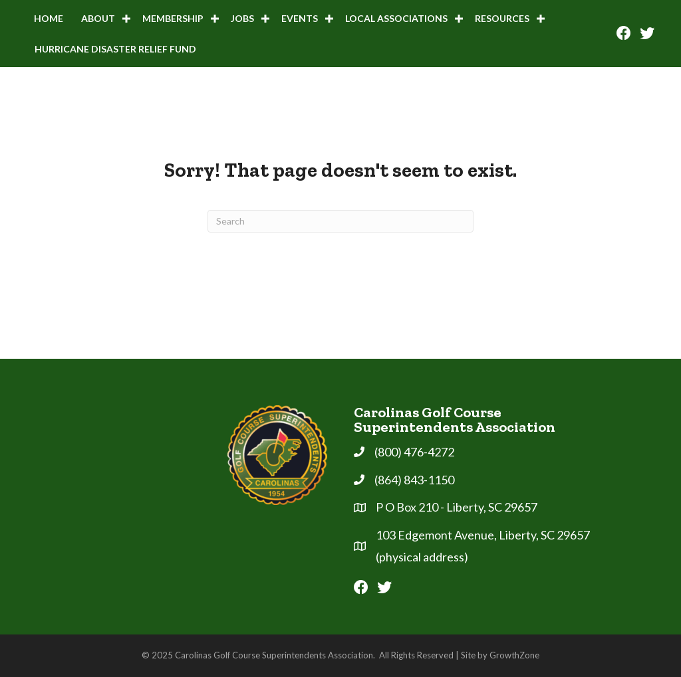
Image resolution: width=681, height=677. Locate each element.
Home (48, 18)
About (98, 18)
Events (299, 18)
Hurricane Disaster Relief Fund (115, 48)
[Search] (340, 221)
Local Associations (396, 18)
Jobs (242, 18)
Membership (173, 18)
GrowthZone (514, 655)
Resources (502, 18)
